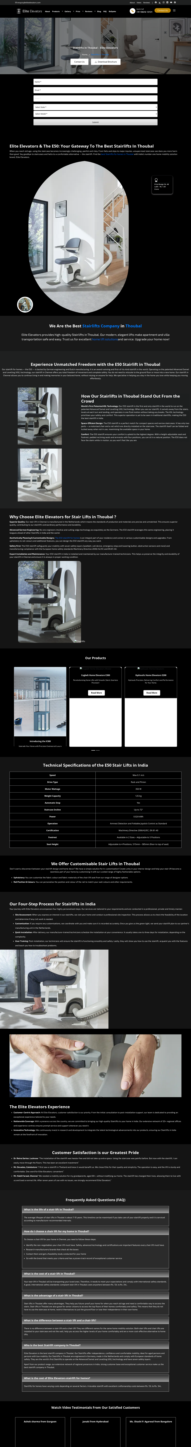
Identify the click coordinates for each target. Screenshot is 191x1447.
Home (84, 54)
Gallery (68, 11)
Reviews (146, 2)
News (139, 2)
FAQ (105, 11)
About (132, 2)
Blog (99, 11)
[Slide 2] (98, 750)
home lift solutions (105, 339)
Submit (95, 122)
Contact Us (163, 10)
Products (56, 11)
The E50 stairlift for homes (67, 538)
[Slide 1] (93, 750)
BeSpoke (112, 11)
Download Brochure (106, 61)
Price (78, 11)
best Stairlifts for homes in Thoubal (117, 154)
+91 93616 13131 (144, 12)
